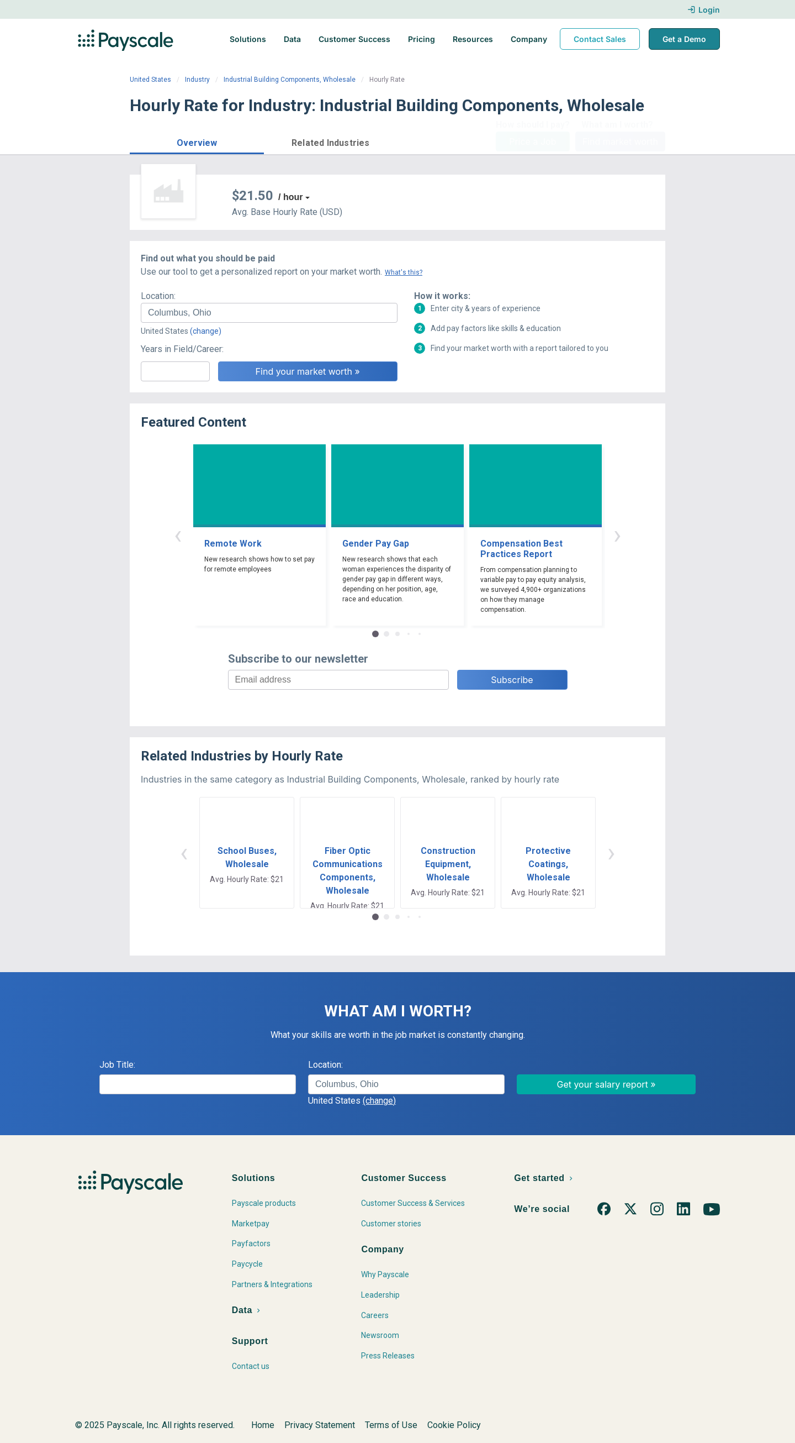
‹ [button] (178, 534)
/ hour (290, 197)
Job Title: (117, 1064)
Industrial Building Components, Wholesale (290, 79)
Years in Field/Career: (182, 349)
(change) (205, 331)
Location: (158, 296)
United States (150, 79)
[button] (197, 141)
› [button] (617, 534)
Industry (197, 79)
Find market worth (620, 141)
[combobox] (269, 313)
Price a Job (532, 141)
